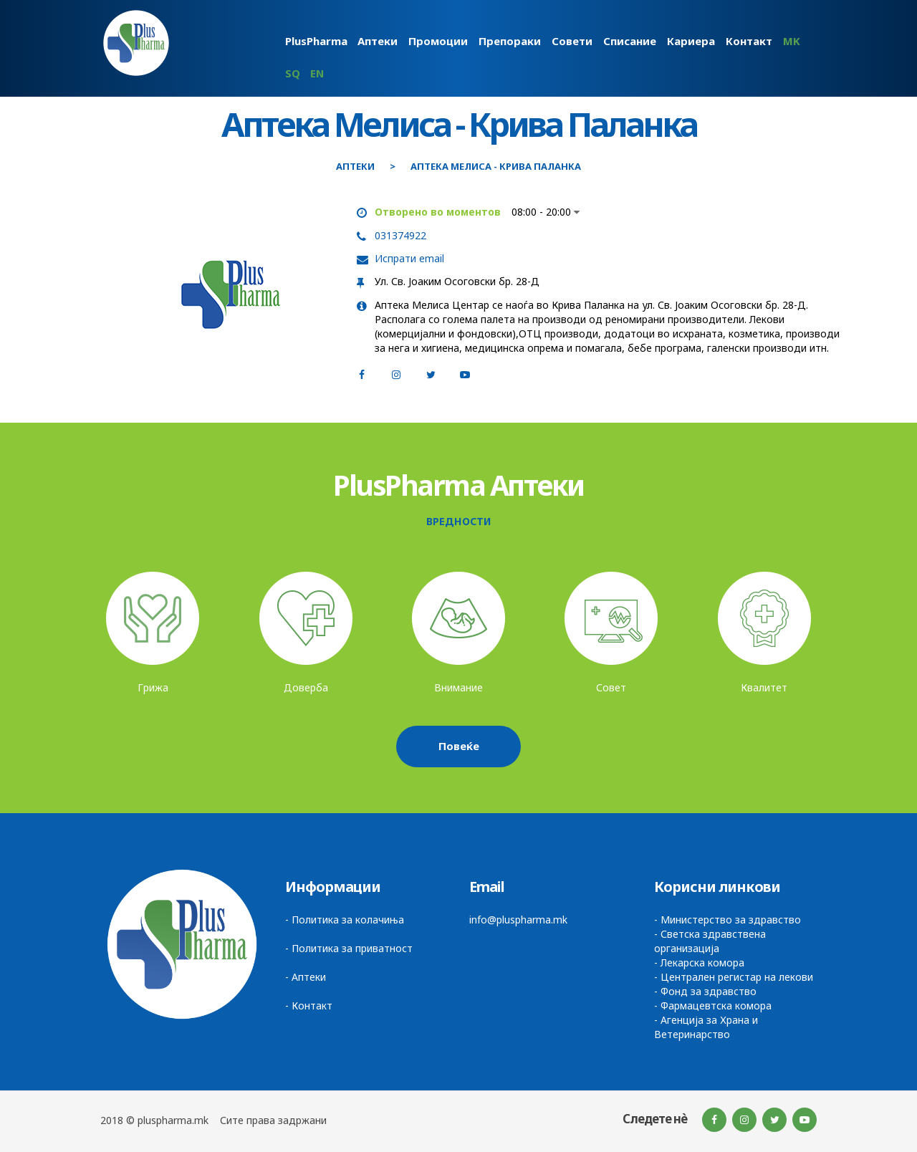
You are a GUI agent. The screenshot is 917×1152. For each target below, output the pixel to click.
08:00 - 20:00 (546, 212)
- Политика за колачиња (344, 919)
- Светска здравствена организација (710, 941)
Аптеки (355, 166)
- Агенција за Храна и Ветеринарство (706, 1027)
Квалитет (764, 687)
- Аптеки (305, 977)
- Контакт (308, 1005)
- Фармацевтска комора (713, 1005)
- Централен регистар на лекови (733, 977)
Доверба (306, 687)
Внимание (458, 687)
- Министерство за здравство (727, 919)
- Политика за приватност (349, 948)
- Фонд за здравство (705, 991)
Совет (611, 687)
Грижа (153, 687)
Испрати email (409, 258)
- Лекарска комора (699, 962)
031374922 (400, 235)
